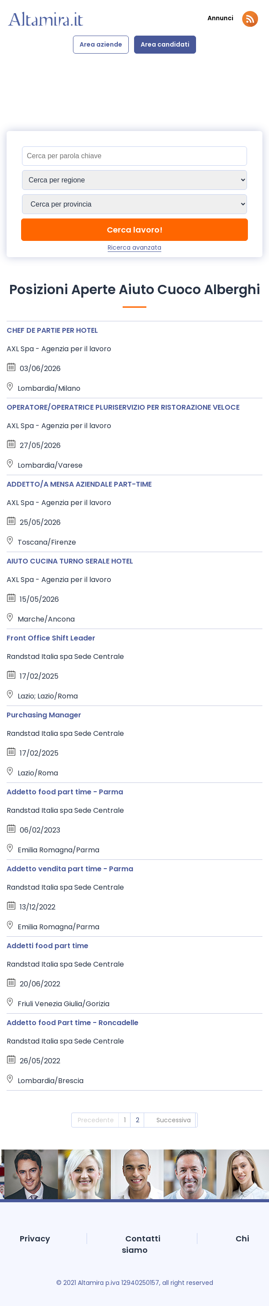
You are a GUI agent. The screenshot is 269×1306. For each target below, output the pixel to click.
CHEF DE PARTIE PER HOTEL (52, 330)
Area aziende (101, 44)
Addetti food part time (47, 946)
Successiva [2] (173, 1120)
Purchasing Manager (44, 715)
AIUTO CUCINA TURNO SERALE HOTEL (70, 561)
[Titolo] (134, 156)
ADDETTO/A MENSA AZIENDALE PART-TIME (79, 484)
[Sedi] (134, 180)
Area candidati (165, 44)
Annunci (220, 18)
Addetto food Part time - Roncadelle (72, 1023)
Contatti (142, 1238)
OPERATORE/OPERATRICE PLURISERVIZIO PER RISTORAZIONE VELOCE (123, 407)
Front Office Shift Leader (51, 638)
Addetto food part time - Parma (65, 792)
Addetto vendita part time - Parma (70, 869)
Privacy (35, 1238)
